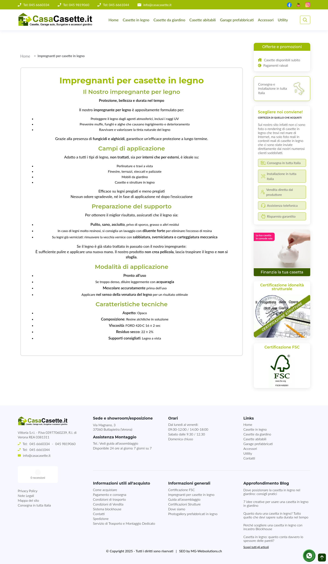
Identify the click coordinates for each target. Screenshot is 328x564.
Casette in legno (136, 20)
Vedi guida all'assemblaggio (118, 443)
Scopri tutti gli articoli (256, 547)
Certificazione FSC (181, 490)
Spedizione (101, 519)
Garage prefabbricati (237, 20)
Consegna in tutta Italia (34, 488)
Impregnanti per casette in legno (191, 494)
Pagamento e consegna (109, 494)
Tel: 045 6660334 (36, 4)
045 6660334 (39, 444)
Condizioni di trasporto (109, 499)
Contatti (249, 458)
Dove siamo (176, 509)
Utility (283, 20)
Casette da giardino (169, 20)
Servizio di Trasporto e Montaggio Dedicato (124, 523)
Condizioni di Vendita (108, 504)
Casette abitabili (202, 20)
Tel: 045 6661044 (116, 4)
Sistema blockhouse (107, 509)
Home (114, 20)
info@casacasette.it (157, 4)
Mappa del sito (28, 484)
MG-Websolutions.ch (206, 551)
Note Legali (26, 479)
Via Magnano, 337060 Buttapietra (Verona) (112, 427)
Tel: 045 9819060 (76, 4)
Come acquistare (105, 490)
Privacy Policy (27, 474)
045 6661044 (39, 450)
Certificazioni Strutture (184, 504)
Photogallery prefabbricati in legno (193, 514)
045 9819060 (65, 444)
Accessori (266, 20)
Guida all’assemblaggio (184, 499)
